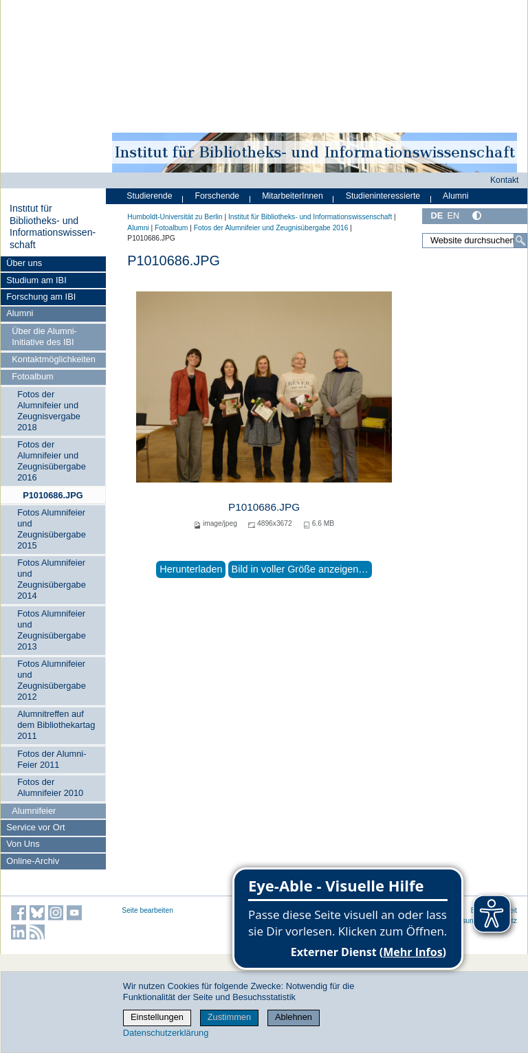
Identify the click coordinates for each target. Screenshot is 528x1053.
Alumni (19, 313)
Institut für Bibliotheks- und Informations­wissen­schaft (53, 226)
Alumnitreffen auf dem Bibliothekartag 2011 (56, 725)
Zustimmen (229, 1017)
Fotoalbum (32, 376)
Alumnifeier (34, 811)
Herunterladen (191, 569)
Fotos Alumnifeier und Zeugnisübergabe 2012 (51, 680)
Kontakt (504, 180)
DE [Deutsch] (436, 215)
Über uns (24, 263)
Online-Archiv (32, 861)
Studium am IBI (36, 280)
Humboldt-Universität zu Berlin (174, 217)
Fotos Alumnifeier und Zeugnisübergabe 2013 (51, 630)
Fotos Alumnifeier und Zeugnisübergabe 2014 (51, 579)
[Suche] (520, 240)
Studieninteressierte (383, 196)
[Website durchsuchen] (474, 240)
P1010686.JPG (53, 495)
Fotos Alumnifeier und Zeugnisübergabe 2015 (51, 529)
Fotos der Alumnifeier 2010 (50, 787)
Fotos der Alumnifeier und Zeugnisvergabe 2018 (48, 410)
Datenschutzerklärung (165, 1033)
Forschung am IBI (41, 296)
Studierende (149, 196)
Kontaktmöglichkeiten (54, 359)
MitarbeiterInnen (292, 196)
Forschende (217, 196)
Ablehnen (293, 1017)
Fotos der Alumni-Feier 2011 (51, 759)
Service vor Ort (35, 827)
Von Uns (22, 844)
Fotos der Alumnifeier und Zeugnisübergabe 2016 (51, 461)
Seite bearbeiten (147, 910)
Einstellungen (157, 1017)
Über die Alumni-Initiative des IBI (44, 336)
